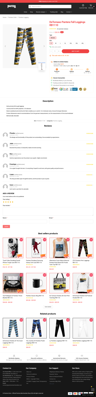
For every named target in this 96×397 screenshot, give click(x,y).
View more (48, 306)
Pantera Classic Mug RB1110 (35, 296)
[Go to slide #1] (20, 76)
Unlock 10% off (92, 389)
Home (4, 17)
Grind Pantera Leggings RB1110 (82, 341)
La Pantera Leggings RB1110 (58, 341)
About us (28, 371)
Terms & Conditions (31, 374)
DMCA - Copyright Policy (32, 379)
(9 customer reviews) (62, 29)
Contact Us (52, 379)
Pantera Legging (23, 17)
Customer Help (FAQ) (55, 381)
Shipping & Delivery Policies (57, 371)
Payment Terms (54, 374)
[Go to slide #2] (29, 76)
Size (50, 40)
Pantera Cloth (12, 17)
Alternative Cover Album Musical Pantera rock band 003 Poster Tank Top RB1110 (59, 262)
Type (50, 35)
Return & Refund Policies (56, 376)
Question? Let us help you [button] (88, 395)
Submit (6, 226)
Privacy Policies (30, 376)
